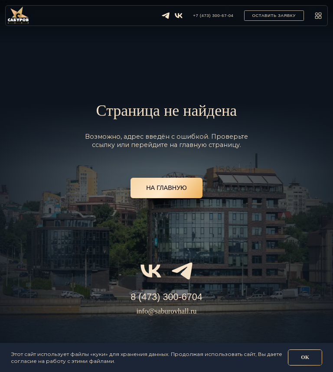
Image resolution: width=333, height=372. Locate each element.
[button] (274, 15)
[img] (166, 16)
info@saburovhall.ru (166, 311)
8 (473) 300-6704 (166, 296)
